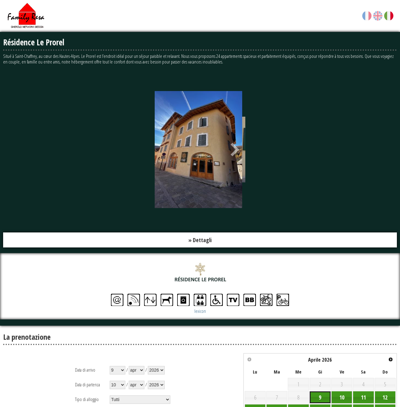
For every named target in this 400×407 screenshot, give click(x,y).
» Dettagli (200, 240)
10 (341, 397)
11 (363, 397)
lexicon (200, 311)
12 (385, 397)
